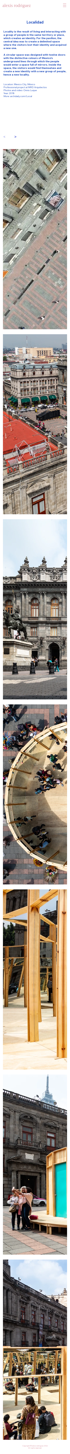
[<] (6, 136)
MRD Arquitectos (37, 87)
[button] (64, 5)
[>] (16, 136)
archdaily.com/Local (21, 96)
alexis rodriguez (16, 5)
